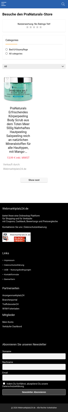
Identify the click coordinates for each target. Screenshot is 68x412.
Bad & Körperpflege (18, 49)
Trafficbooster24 (10, 304)
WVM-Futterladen (10, 308)
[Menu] (4, 4)
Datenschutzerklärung (14, 265)
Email (5, 372)
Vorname (6, 351)
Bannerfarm (9, 279)
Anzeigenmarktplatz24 (13, 295)
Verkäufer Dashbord (12, 326)
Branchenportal (9, 300)
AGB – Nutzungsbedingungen (17, 270)
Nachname (7, 362)
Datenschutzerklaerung (35, 227)
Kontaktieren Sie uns (12, 227)
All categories (15, 53)
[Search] (63, 4)
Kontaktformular (11, 274)
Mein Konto (8, 322)
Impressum (9, 260)
